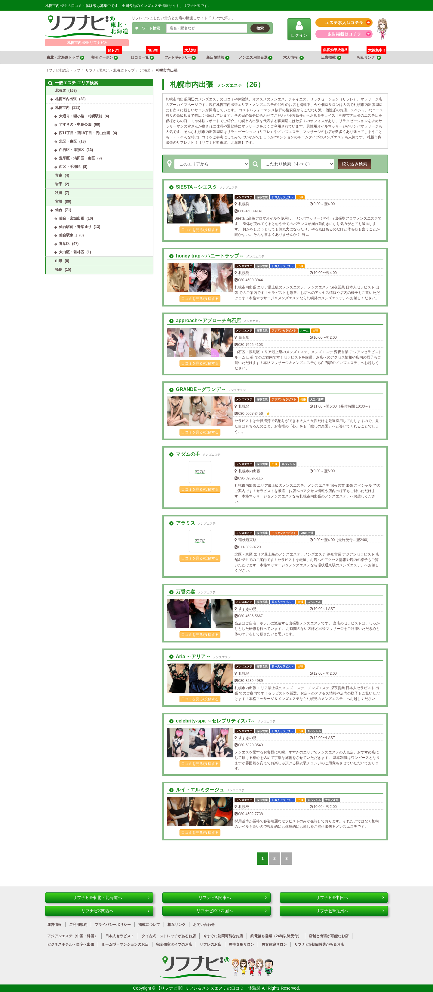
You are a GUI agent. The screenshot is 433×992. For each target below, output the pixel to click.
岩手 (58, 184)
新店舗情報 (217, 57)
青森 (58, 175)
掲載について (149, 925)
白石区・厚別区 (71, 150)
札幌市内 (62, 108)
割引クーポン (106, 55)
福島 (58, 269)
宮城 (58, 201)
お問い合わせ (204, 925)
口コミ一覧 (145, 55)
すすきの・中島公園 (75, 124)
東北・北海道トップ (65, 57)
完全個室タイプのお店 (174, 944)
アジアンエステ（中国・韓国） (72, 936)
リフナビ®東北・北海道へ (111, 897)
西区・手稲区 (70, 167)
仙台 (58, 210)
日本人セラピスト (119, 936)
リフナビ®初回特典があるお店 (319, 944)
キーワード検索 (147, 28)
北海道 (60, 90)
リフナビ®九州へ (350, 910)
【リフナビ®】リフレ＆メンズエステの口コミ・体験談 (209, 988)
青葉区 (64, 244)
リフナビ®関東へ (232, 897)
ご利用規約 (78, 925)
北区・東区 (68, 141)
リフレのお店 (210, 944)
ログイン (299, 29)
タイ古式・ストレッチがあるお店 (169, 936)
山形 (58, 261)
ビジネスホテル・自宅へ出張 (70, 944)
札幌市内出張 (66, 99)
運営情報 (54, 925)
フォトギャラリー (180, 55)
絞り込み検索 (354, 164)
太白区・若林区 (71, 252)
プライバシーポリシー (113, 925)
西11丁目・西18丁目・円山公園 (84, 133)
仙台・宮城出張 (71, 218)
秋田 (58, 193)
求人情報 (293, 57)
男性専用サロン (241, 944)
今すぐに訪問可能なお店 (223, 936)
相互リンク (371, 55)
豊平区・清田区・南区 (77, 158)
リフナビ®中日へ (350, 897)
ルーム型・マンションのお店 (125, 944)
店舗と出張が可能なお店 (329, 936)
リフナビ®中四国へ (231, 910)
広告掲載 (331, 57)
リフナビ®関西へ (115, 910)
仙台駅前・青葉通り (75, 227)
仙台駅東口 (68, 235)
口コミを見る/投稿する (199, 230)
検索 (260, 28)
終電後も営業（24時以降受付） (275, 936)
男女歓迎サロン (274, 944)
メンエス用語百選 (255, 57)
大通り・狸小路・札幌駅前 (80, 116)
